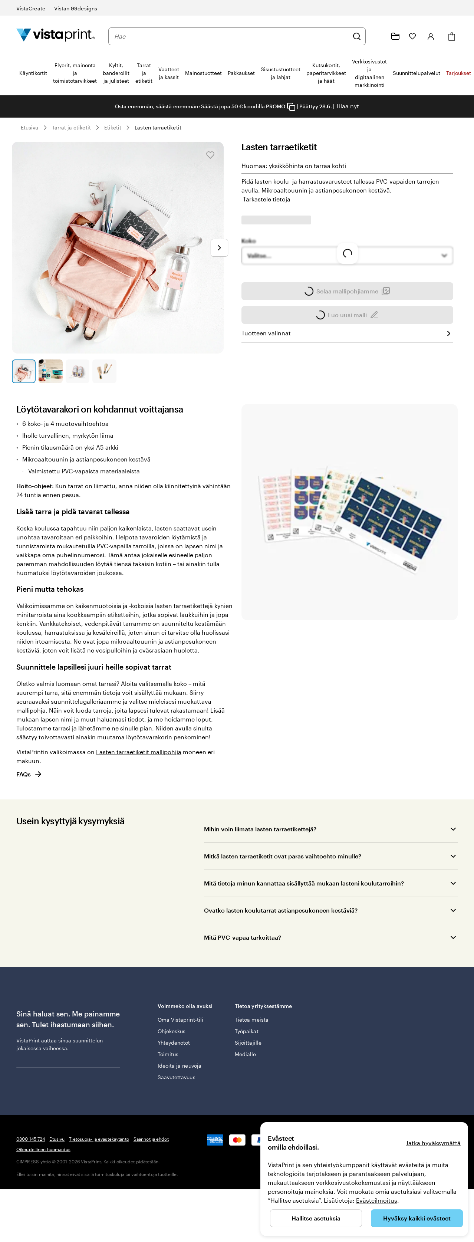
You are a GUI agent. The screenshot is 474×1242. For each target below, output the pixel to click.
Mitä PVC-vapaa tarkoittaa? (242, 937)
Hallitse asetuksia (316, 1218)
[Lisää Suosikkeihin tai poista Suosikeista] (210, 155)
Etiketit (113, 127)
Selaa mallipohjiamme (347, 321)
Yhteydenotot (174, 1046)
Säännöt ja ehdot (151, 1186)
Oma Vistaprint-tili (180, 1023)
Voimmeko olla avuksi (191, 1010)
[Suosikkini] (412, 36)
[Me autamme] (377, 36)
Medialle (245, 1058)
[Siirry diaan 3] (77, 371)
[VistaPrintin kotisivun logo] (55, 36)
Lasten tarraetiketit (158, 127)
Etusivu (30, 127)
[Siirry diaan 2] (50, 371)
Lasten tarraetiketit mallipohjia (138, 751)
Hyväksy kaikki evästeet (417, 1218)
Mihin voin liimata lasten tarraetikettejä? (260, 828)
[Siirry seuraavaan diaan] (219, 248)
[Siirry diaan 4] (104, 371)
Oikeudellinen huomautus (43, 1196)
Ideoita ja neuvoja (179, 1069)
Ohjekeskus (172, 1035)
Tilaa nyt (347, 105)
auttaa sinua (56, 1040)
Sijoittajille (248, 1046)
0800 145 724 (30, 1186)
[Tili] (431, 36)
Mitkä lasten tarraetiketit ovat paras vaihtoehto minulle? (282, 856)
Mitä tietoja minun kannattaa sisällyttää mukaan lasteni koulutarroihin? (304, 883)
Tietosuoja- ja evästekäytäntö (99, 1186)
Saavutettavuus (176, 1081)
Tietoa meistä (252, 1023)
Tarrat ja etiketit (71, 127)
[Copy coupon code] (291, 106)
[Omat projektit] (395, 36)
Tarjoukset (458, 73)
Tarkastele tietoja (266, 199)
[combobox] (231, 36)
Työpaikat (247, 1035)
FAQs (29, 774)
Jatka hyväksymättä (433, 1142)
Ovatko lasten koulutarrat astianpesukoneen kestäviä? (281, 910)
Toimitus (168, 1058)
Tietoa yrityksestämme (268, 1010)
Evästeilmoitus (376, 1200)
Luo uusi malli (347, 345)
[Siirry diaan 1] (24, 371)
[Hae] (356, 36)
